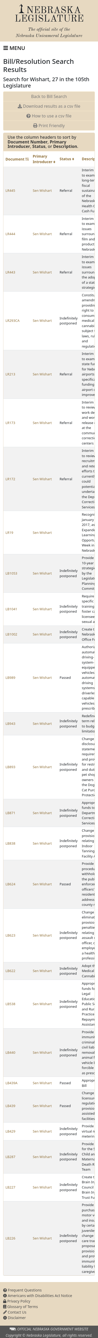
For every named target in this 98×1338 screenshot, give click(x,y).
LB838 (10, 843)
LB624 (10, 884)
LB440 (10, 1052)
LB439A (11, 1083)
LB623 (10, 935)
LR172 (10, 479)
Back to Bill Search (49, 96)
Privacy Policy (16, 1301)
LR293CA (12, 320)
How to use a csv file (48, 116)
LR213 (10, 374)
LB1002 (11, 634)
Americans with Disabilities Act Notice (37, 1295)
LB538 (10, 1003)
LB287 (10, 1156)
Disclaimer (14, 1317)
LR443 (10, 272)
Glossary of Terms (20, 1306)
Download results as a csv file (49, 106)
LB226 (10, 1238)
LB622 (10, 970)
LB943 (10, 723)
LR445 (10, 190)
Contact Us (14, 1312)
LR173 (10, 422)
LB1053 (11, 573)
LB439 (10, 1105)
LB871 (10, 812)
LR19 (9, 532)
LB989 (10, 677)
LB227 (10, 1187)
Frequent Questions (22, 1290)
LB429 (10, 1131)
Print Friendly (49, 125)
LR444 (10, 233)
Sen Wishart (42, 190)
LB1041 (11, 609)
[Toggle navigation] (14, 48)
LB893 (10, 766)
